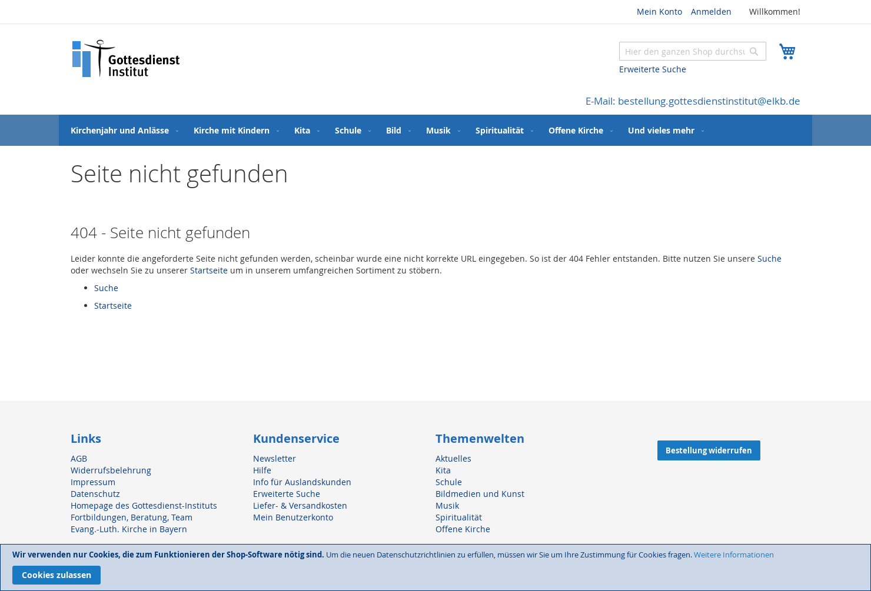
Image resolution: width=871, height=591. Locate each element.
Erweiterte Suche (652, 69)
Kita (443, 470)
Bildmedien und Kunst (480, 493)
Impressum (93, 482)
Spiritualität (459, 517)
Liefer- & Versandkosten (300, 505)
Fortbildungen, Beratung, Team (131, 517)
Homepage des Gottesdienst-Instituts (144, 505)
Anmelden (711, 11)
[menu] (435, 130)
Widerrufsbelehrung (111, 470)
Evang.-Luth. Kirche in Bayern (129, 529)
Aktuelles (453, 458)
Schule (449, 482)
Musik (447, 505)
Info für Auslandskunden (302, 482)
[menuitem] (122, 130)
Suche (769, 258)
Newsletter (274, 458)
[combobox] (692, 51)
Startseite (209, 270)
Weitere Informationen (734, 554)
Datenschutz (95, 493)
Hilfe (262, 470)
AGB (79, 458)
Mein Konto (659, 11)
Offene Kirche (463, 529)
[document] (435, 567)
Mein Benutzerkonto (293, 517)
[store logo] (126, 58)
